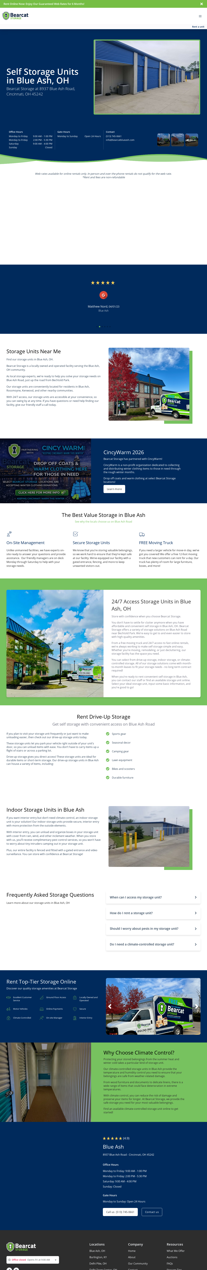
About (132, 1257)
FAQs (170, 1263)
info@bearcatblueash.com (120, 139)
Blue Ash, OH (97, 1251)
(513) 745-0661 (114, 136)
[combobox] (32, 1260)
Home (132, 1251)
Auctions (172, 1257)
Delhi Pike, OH (98, 1263)
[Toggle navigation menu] (201, 16)
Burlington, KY (98, 1257)
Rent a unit (198, 26)
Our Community (138, 1263)
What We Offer (176, 1251)
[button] (163, 140)
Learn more (114, 489)
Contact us (152, 1212)
